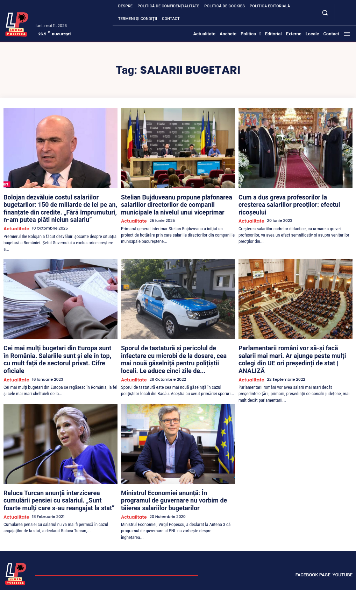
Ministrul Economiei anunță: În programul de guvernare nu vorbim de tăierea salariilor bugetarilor (170, 471)
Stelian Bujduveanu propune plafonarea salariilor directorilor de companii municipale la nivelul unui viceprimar (175, 202)
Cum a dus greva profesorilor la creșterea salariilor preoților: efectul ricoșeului (294, 199)
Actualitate (14, 215)
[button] (325, 12)
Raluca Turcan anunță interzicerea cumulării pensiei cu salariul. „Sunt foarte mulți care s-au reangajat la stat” (60, 471)
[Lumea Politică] (16, 23)
